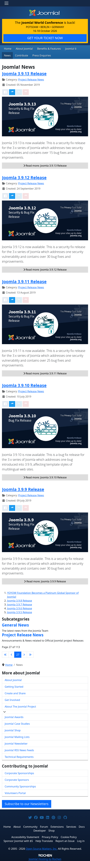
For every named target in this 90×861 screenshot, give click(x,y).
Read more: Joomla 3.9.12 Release (45, 269)
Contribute (21, 55)
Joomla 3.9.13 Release (24, 73)
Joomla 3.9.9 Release (23, 489)
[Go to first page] (5, 655)
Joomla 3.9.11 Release (24, 281)
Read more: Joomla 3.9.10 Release (45, 477)
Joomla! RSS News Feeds (19, 750)
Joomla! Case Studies (17, 723)
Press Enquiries (41, 55)
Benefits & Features (49, 48)
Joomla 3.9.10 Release (24, 385)
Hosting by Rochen (45, 859)
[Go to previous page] (11, 655)
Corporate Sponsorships (19, 773)
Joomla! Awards (14, 717)
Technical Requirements (19, 757)
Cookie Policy (69, 837)
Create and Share (15, 693)
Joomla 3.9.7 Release (19, 604)
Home (7, 48)
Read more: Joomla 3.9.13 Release (45, 165)
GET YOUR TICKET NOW (45, 38)
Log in (81, 841)
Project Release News (31, 79)
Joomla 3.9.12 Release (24, 177)
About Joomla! (24, 48)
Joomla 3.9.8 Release (19, 600)
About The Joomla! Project (20, 706)
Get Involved (12, 700)
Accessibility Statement (25, 837)
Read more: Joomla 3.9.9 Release (45, 581)
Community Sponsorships (20, 786)
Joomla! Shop (13, 730)
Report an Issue (64, 841)
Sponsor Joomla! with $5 (18, 841)
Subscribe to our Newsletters (26, 804)
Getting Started (14, 686)
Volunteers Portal (15, 793)
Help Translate (44, 841)
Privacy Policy (50, 837)
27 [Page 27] (17, 654)
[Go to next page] (24, 655)
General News (15, 625)
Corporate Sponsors (17, 780)
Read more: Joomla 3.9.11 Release (45, 373)
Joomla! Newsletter (16, 743)
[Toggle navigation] (6, 3)
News (7, 55)
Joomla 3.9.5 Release (19, 612)
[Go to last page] (30, 655)
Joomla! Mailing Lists (17, 737)
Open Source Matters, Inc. (41, 848)
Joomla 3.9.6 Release (19, 608)
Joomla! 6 (70, 48)
